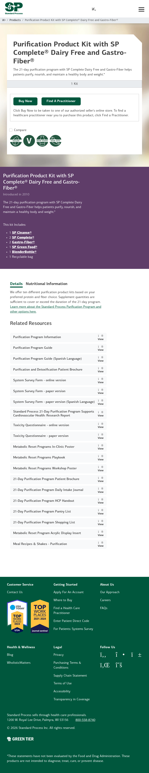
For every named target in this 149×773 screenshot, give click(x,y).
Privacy (59, 655)
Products (15, 20)
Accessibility (62, 691)
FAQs (103, 608)
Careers (105, 600)
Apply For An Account (69, 592)
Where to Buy (63, 600)
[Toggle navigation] (141, 9)
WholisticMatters (18, 663)
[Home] (3, 20)
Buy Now (25, 101)
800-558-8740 (85, 720)
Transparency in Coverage (72, 699)
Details (16, 284)
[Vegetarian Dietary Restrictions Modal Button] (29, 141)
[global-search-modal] (94, 9)
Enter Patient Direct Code (71, 621)
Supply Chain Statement (70, 675)
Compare (20, 130)
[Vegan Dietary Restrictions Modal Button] (16, 141)
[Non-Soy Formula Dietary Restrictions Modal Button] (55, 141)
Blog (10, 655)
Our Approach (110, 592)
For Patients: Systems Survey (73, 629)
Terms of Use (63, 683)
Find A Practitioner (61, 101)
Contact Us (15, 592)
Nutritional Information (46, 284)
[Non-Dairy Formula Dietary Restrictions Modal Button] (42, 141)
